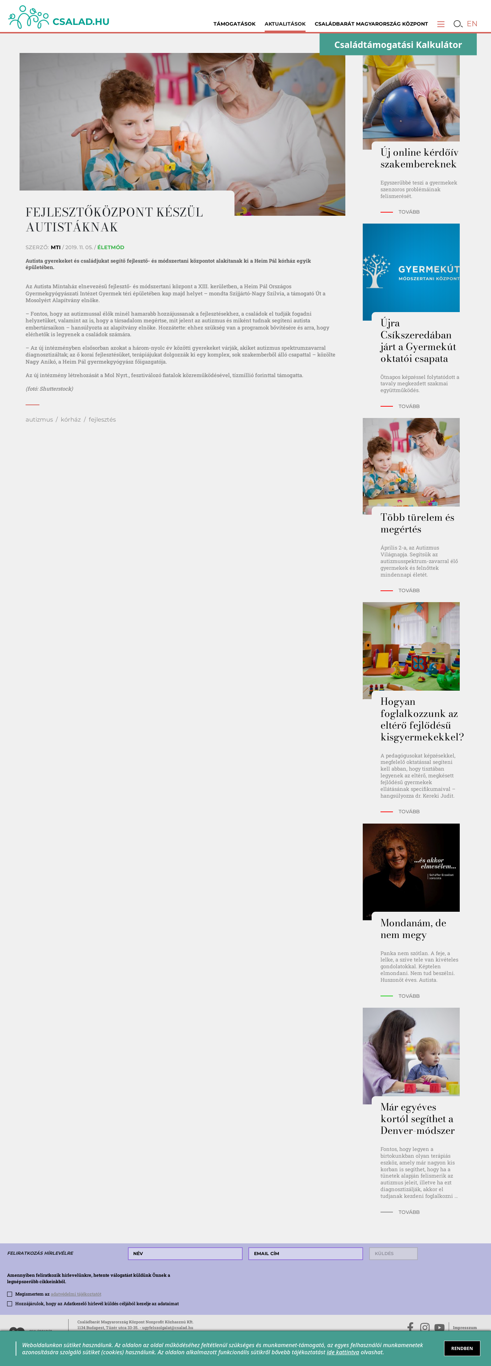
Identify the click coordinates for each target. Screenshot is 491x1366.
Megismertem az (58, 1294)
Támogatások (234, 24)
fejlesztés (102, 419)
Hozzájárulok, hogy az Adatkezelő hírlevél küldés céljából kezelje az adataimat (97, 1303)
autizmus (39, 419)
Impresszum (465, 1327)
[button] (440, 23)
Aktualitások (285, 24)
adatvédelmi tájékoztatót (76, 1294)
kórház (71, 419)
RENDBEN (462, 1348)
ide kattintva (343, 1352)
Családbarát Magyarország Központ (371, 24)
